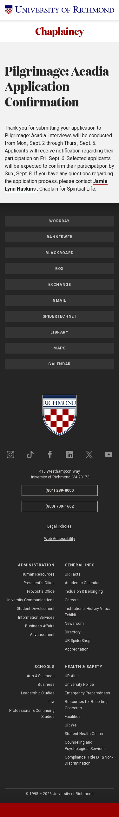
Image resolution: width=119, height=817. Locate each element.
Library (59, 332)
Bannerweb (59, 237)
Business (46, 684)
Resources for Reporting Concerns (86, 705)
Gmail (59, 300)
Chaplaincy (59, 31)
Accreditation (77, 649)
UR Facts (73, 574)
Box (59, 269)
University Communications (30, 600)
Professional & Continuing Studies (32, 713)
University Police (79, 684)
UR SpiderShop (77, 640)
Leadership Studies (38, 693)
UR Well (71, 725)
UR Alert (72, 676)
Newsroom (74, 623)
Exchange (59, 284)
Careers (72, 600)
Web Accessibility (59, 539)
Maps (59, 348)
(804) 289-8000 (59, 490)
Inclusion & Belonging (84, 591)
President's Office (39, 583)
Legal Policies (59, 526)
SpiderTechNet (60, 316)
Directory (73, 632)
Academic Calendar (82, 583)
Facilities (73, 716)
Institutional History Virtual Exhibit (88, 612)
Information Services (36, 617)
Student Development (36, 609)
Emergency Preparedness (87, 693)
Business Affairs (40, 626)
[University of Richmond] (59, 10)
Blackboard (59, 253)
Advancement (42, 634)
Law (51, 702)
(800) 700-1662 (59, 506)
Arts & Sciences (41, 676)
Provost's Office (41, 591)
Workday (59, 221)
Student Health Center (84, 734)
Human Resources (38, 574)
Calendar (59, 364)
